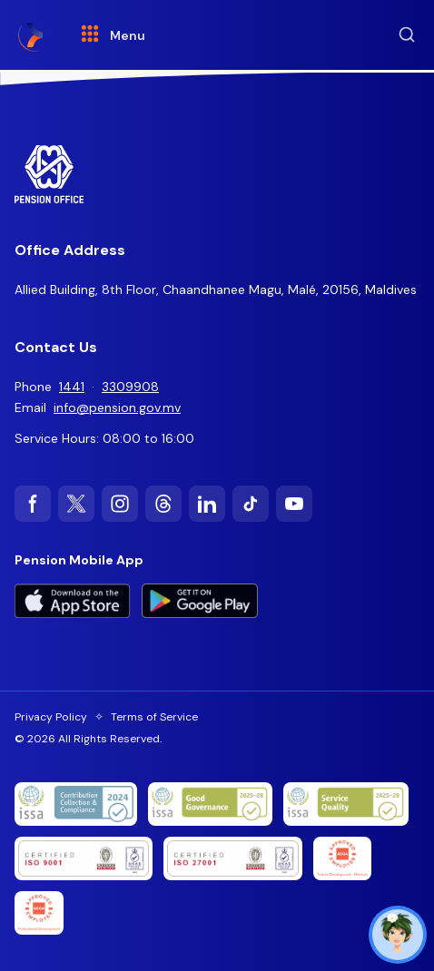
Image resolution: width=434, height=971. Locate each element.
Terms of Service (154, 717)
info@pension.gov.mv (117, 407)
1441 (71, 386)
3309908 (130, 386)
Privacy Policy (51, 717)
